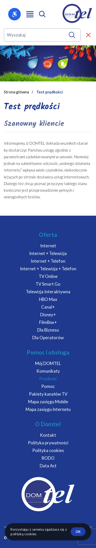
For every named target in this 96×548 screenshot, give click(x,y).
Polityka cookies (48, 450)
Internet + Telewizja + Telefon (48, 268)
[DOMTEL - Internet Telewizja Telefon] (77, 13)
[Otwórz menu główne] (30, 14)
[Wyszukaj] (72, 35)
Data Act (48, 465)
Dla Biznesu (48, 330)
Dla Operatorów (48, 337)
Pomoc (48, 386)
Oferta (48, 234)
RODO (48, 458)
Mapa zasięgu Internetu (48, 409)
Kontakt (48, 435)
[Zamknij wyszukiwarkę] (88, 35)
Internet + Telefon (48, 261)
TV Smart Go (48, 284)
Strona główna (16, 92)
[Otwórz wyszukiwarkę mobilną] (42, 14)
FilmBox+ (48, 322)
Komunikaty (48, 371)
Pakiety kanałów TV (48, 394)
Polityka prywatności (48, 442)
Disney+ (48, 314)
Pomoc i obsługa (48, 352)
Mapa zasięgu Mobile (48, 401)
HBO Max (48, 299)
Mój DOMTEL (48, 363)
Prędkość (48, 378)
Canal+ (48, 307)
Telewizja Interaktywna (48, 291)
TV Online (48, 276)
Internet (48, 245)
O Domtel (48, 424)
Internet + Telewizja (48, 253)
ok (78, 532)
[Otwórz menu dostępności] (14, 14)
